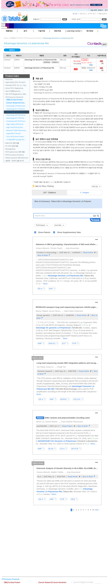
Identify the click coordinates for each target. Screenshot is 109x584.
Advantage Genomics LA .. (16, 112)
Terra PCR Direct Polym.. (15, 136)
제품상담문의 (102, 14)
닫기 (106, 10)
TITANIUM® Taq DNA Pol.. (15, 140)
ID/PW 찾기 (92, 14)
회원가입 (82, 14)
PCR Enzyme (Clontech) (32, 38)
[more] (51, 182)
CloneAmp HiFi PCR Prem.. (16, 121)
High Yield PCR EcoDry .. (15, 127)
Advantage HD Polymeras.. (16, 115)
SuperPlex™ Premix (13, 133)
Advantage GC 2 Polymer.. (16, 109)
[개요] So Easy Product (14, 100)
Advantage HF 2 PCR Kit (15, 118)
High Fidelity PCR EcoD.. (15, 124)
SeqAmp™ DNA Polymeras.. (16, 130)
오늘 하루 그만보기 (97, 10)
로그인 (75, 14)
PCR (20, 38)
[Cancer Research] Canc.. (15, 103)
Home (6, 38)
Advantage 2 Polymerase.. (16, 106)
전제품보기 (13, 38)
